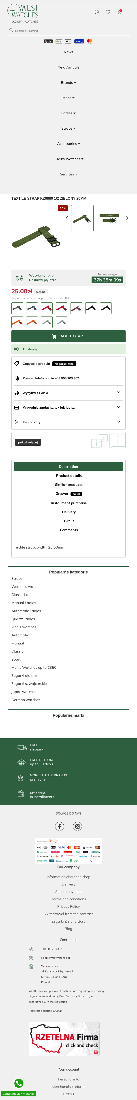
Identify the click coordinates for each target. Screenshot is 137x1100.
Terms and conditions (68, 899)
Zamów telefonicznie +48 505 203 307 (51, 378)
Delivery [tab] (69, 512)
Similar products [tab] (69, 484)
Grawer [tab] (69, 493)
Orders (68, 1094)
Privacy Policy (68, 906)
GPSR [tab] (69, 521)
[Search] (68, 30)
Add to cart (68, 336)
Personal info (68, 1079)
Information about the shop (68, 876)
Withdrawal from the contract (69, 914)
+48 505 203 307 (51, 949)
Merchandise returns (68, 1086)
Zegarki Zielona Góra (68, 921)
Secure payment (68, 891)
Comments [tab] (69, 530)
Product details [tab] (69, 475)
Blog (68, 928)
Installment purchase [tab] (69, 503)
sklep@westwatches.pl (55, 957)
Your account (68, 1069)
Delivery (68, 884)
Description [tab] (68, 466)
